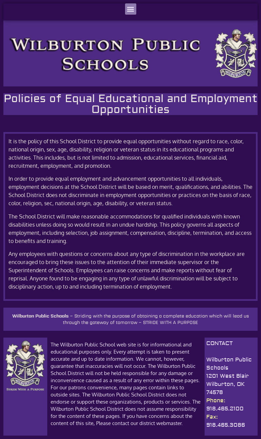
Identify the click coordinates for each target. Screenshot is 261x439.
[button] (130, 9)
